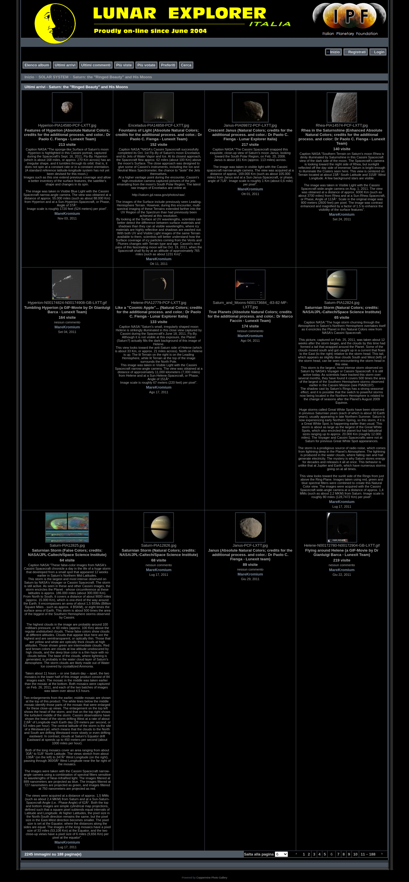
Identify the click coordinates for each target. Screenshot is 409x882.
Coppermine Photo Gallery (211, 877)
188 (372, 854)
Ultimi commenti (96, 65)
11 (363, 854)
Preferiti (168, 65)
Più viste (124, 65)
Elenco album (37, 65)
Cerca (186, 65)
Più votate (146, 65)
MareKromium (67, 213)
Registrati (357, 52)
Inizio (335, 52)
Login (379, 52)
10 (355, 854)
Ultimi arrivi (65, 65)
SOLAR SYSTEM (54, 77)
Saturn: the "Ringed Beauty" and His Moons (112, 77)
